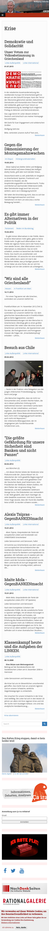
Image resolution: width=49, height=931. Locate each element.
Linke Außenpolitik (12, 63)
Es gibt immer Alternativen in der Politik (21, 218)
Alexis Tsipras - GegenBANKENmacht (23, 516)
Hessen (8, 288)
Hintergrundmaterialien (25, 159)
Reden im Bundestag (24, 228)
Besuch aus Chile (19, 347)
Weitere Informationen (10, 924)
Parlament (9, 228)
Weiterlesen (40, 135)
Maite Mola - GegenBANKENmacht (23, 581)
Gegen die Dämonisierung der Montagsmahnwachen (24, 149)
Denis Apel (7, 774)
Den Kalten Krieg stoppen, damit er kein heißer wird (23, 739)
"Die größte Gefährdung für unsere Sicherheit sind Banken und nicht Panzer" (24, 446)
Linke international (30, 63)
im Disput (9, 159)
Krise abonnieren (11, 715)
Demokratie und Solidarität (18, 43)
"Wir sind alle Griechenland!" (17, 280)
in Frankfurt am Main (22, 288)
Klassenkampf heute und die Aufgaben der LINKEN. (23, 646)
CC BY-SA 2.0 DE (21, 774)
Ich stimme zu (8, 929)
